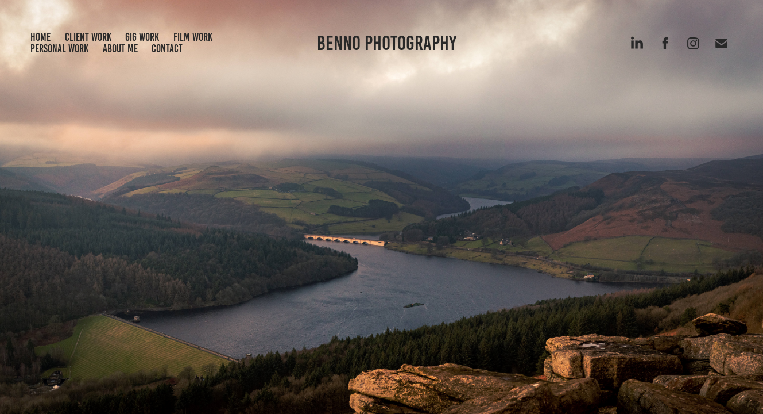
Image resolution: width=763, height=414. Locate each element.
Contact (167, 49)
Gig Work (142, 37)
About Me (120, 49)
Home (40, 37)
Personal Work (59, 49)
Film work (192, 37)
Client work (88, 37)
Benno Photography (386, 43)
